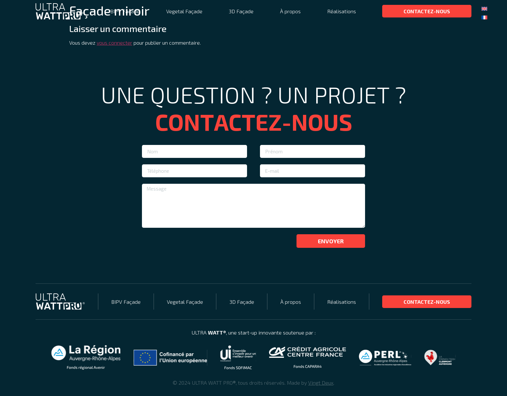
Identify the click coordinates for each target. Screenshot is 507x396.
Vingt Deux (320, 383)
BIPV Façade (125, 11)
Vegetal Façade (184, 11)
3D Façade (241, 11)
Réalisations (341, 11)
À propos (290, 11)
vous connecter (114, 42)
